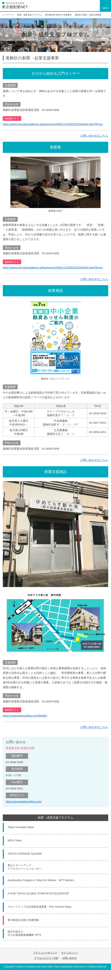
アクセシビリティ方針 (46, 958)
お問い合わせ (69, 958)
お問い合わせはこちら (94, 135)
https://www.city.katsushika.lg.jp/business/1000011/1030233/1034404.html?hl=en (53, 124)
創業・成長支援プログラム (55, 817)
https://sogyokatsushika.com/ (24, 801)
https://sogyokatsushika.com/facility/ (25, 715)
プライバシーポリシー (45, 952)
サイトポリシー (69, 952)
